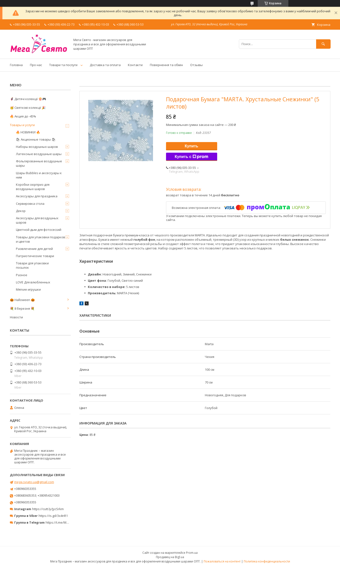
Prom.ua (192, 553)
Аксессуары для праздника (36, 196)
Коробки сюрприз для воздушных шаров (32, 186)
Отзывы (196, 65)
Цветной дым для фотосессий (38, 229)
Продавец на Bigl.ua (170, 557)
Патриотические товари (35, 256)
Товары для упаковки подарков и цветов (40, 239)
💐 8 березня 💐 (22, 308)
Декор (21, 211)
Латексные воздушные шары (39, 154)
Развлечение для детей (34, 248)
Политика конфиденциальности (267, 561)
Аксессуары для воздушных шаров (37, 220)
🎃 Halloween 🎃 (22, 300)
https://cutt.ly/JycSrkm (48, 509)
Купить (191, 146)
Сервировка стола (30, 203)
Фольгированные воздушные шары (39, 163)
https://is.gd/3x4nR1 (53, 515)
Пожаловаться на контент (222, 561)
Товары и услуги (22, 125)
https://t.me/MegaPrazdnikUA (67, 522)
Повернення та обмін (166, 65)
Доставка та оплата (105, 65)
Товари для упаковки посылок (32, 265)
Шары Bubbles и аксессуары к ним (39, 175)
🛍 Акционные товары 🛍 (36, 139)
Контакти (135, 65)
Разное (21, 275)
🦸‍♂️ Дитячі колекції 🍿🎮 (28, 99)
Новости (16, 317)
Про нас (36, 65)
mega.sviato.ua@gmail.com (34, 482)
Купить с (191, 157)
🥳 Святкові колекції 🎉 (28, 107)
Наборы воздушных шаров (37, 146)
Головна (16, 65)
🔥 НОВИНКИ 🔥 (28, 132)
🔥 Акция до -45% (23, 116)
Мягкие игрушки (28, 289)
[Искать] (323, 44)
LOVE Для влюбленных (33, 282)
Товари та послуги (63, 65)
